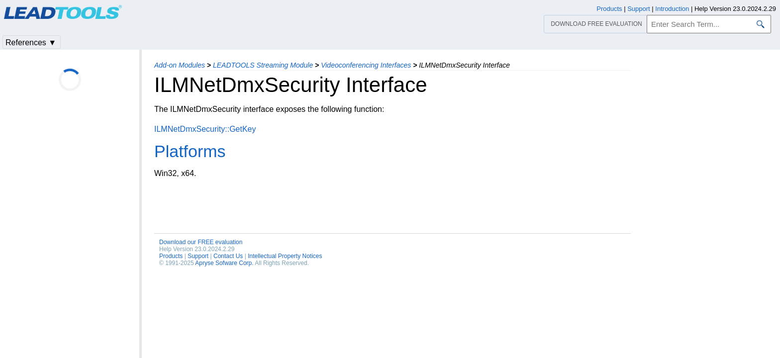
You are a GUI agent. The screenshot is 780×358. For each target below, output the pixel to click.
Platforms (190, 151)
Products (171, 256)
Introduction (672, 8)
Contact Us (228, 256)
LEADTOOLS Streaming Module (263, 65)
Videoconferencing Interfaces (366, 65)
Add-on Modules (179, 65)
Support (198, 256)
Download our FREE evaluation (200, 242)
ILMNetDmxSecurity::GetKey (205, 129)
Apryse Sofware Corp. (224, 263)
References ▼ (30, 42)
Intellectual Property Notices (285, 256)
